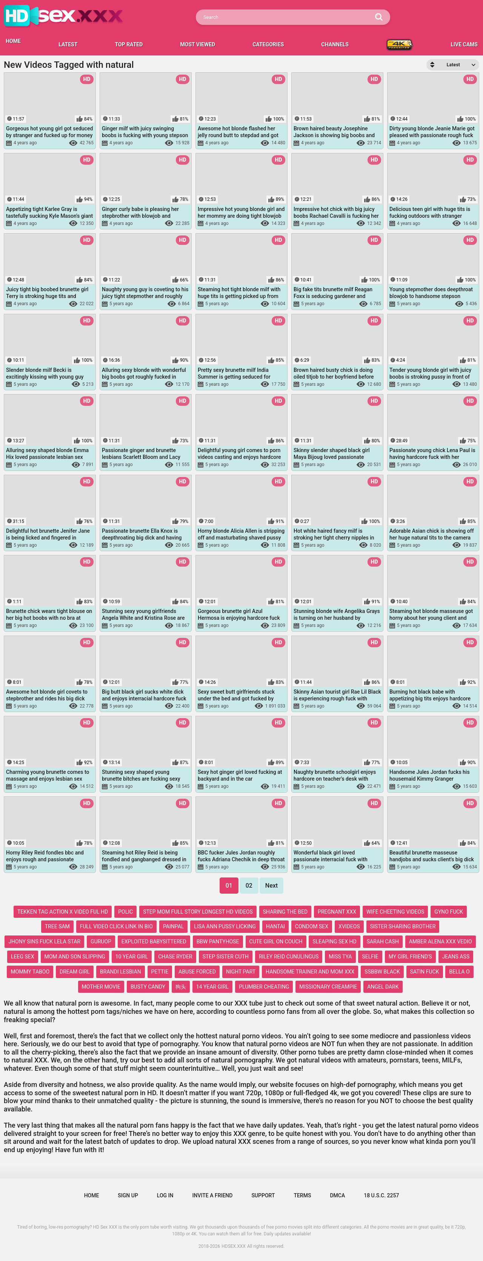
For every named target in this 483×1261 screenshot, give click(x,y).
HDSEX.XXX (234, 1246)
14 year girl (212, 987)
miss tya (340, 957)
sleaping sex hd (334, 941)
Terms (302, 1195)
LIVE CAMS (464, 44)
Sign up (128, 1195)
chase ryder (175, 957)
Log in (165, 1195)
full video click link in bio (116, 926)
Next (271, 885)
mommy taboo (30, 972)
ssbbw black (382, 972)
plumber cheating (264, 987)
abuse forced (197, 972)
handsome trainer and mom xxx (310, 972)
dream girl (75, 972)
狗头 (180, 987)
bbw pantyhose (218, 941)
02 (249, 885)
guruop (101, 941)
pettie (160, 972)
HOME (13, 41)
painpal (173, 926)
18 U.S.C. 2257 (381, 1195)
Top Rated (129, 44)
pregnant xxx (337, 912)
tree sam (57, 926)
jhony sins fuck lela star (44, 941)
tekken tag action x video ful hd (62, 912)
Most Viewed (197, 44)
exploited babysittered (154, 941)
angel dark (382, 987)
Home (91, 1195)
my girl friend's (410, 957)
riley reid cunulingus (288, 957)
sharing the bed (285, 912)
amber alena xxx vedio (440, 941)
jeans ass (455, 957)
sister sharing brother (403, 926)
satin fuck (424, 972)
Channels (335, 44)
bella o (459, 972)
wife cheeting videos (395, 912)
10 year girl (131, 957)
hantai (275, 926)
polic (125, 912)
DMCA (337, 1195)
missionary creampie (328, 987)
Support (263, 1195)
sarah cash (383, 941)
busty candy (148, 987)
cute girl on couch (276, 941)
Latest (67, 44)
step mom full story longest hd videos (198, 912)
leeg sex (22, 957)
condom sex (311, 926)
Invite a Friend (212, 1195)
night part (240, 972)
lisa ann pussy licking (225, 926)
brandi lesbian (120, 972)
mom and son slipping (75, 957)
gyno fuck (448, 912)
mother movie (101, 987)
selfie (370, 957)
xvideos (349, 926)
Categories (268, 44)
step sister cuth (226, 957)
